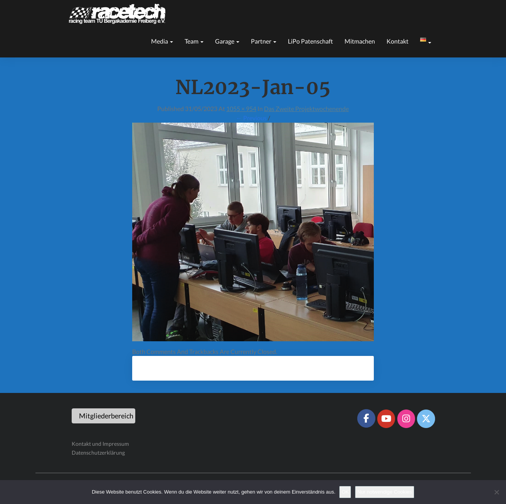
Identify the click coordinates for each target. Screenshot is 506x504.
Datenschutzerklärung (98, 452)
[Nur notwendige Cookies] (496, 492)
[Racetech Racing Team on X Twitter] (426, 419)
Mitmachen (360, 41)
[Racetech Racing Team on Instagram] (406, 419)
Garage (227, 41)
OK (345, 492)
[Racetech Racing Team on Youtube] (386, 419)
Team (194, 41)
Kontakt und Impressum (100, 443)
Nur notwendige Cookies (384, 492)
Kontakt (397, 41)
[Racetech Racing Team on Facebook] (366, 418)
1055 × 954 (241, 108)
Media (162, 41)
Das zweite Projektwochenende (306, 108)
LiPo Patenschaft (310, 41)
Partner (263, 41)
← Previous (251, 117)
